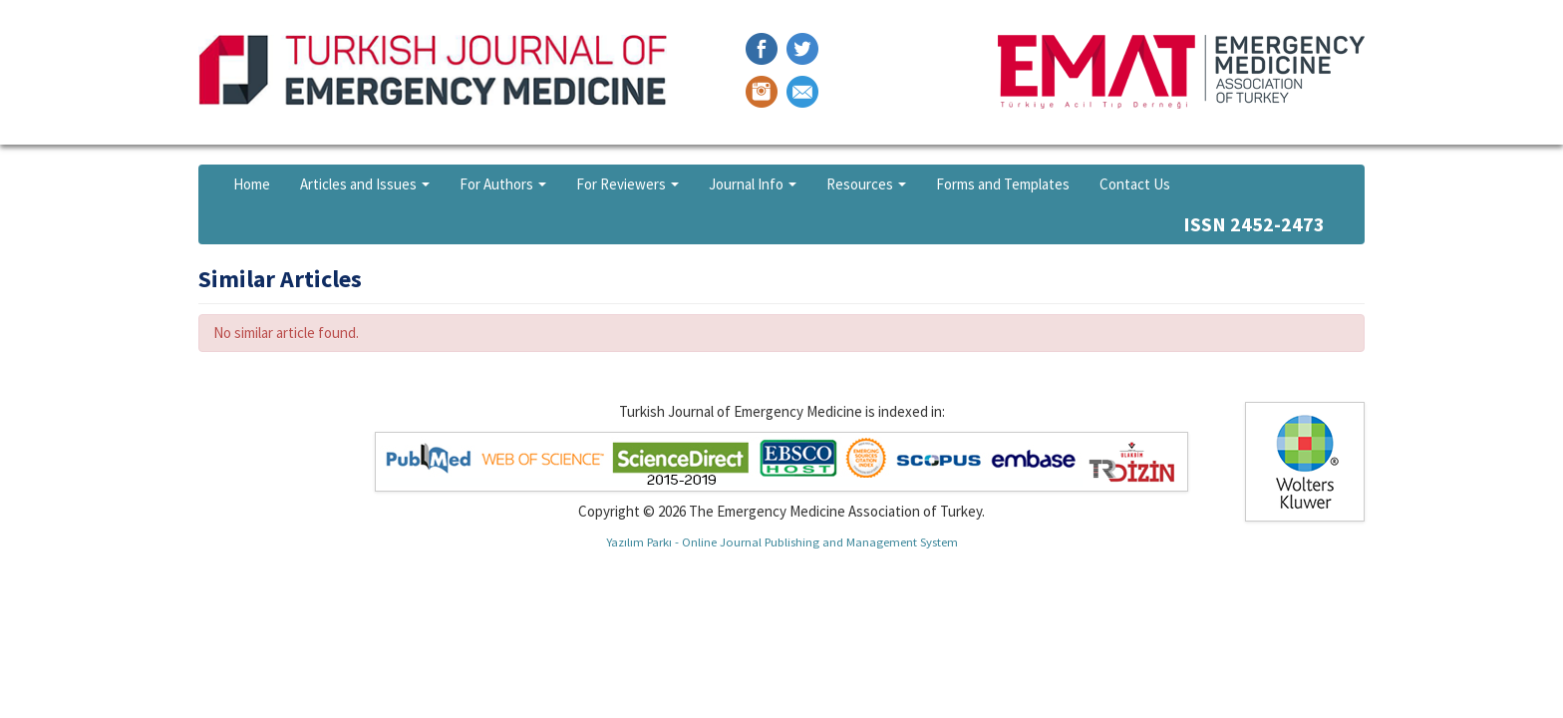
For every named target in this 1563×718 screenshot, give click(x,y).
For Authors (503, 184)
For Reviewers (627, 184)
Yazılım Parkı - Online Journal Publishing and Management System (782, 541)
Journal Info (752, 184)
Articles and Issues (365, 184)
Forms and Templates (1003, 184)
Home (251, 184)
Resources (866, 184)
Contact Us (1134, 184)
